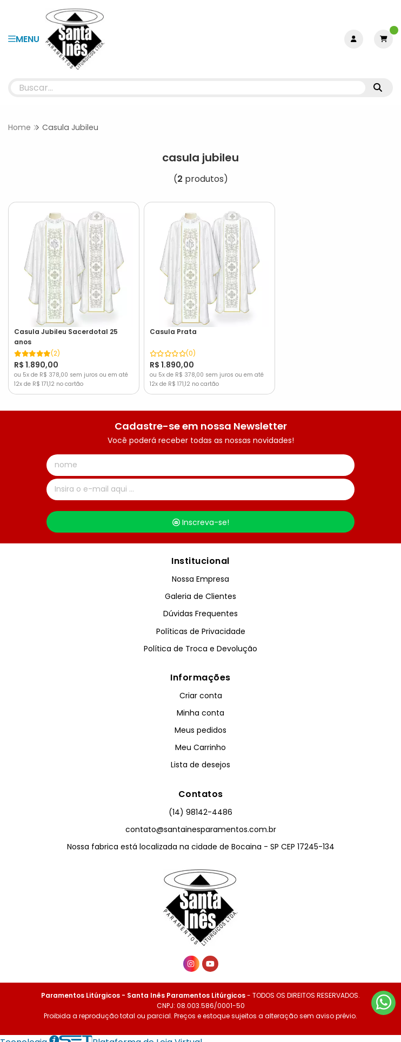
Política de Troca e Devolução (200, 641)
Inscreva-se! (200, 514)
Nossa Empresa (200, 572)
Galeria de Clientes (200, 589)
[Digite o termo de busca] (188, 87)
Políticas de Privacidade (200, 623)
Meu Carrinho (200, 740)
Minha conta (200, 705)
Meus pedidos (200, 723)
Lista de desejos (200, 757)
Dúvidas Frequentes (200, 606)
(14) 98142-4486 (200, 804)
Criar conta (200, 688)
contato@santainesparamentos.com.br (200, 821)
